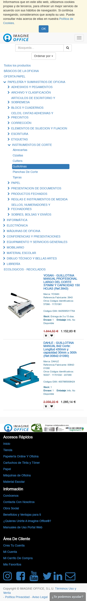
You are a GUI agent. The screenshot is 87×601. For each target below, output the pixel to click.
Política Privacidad (17, 597)
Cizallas (18, 155)
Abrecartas (20, 150)
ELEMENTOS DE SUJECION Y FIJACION (39, 128)
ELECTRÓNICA (17, 225)
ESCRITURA (19, 134)
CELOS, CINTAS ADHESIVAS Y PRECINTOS (32, 115)
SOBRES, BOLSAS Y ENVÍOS (31, 214)
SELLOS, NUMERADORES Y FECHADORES (30, 207)
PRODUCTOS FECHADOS (29, 194)
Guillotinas (20, 166)
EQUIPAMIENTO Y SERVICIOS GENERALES (37, 242)
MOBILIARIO (15, 247)
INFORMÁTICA (17, 220)
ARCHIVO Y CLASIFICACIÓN (31, 92)
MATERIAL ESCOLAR (21, 253)
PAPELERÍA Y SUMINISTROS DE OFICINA (36, 82)
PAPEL (15, 183)
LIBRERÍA (13, 264)
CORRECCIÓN (21, 123)
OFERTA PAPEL (14, 76)
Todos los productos (17, 65)
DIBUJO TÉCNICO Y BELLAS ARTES (32, 258)
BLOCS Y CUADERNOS (27, 107)
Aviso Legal (40, 597)
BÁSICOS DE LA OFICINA (21, 71)
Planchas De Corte (25, 172)
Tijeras (17, 177)
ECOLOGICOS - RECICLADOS (25, 269)
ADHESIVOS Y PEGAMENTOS (31, 87)
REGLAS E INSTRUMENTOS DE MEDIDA (39, 199)
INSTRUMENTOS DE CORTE (32, 145)
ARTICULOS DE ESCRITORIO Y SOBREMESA (33, 100)
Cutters (17, 161)
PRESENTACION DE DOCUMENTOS (36, 188)
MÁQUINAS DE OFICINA (23, 231)
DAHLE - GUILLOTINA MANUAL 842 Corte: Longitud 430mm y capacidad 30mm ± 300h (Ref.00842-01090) (60, 350)
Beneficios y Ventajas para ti (22, 514)
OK (43, 28)
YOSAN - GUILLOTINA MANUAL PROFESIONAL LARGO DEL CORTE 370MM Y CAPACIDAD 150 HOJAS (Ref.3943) (61, 282)
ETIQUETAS (19, 139)
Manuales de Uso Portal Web (22, 527)
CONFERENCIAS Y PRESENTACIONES (33, 236)
